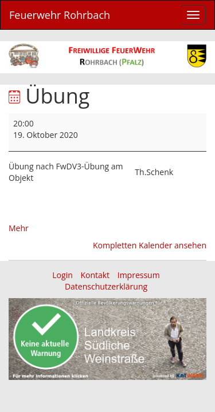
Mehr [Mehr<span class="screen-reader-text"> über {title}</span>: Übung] (19, 228)
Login (62, 275)
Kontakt (95, 275)
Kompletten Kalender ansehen (149, 245)
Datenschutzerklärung (106, 286)
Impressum (139, 275)
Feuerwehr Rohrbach (59, 15)
